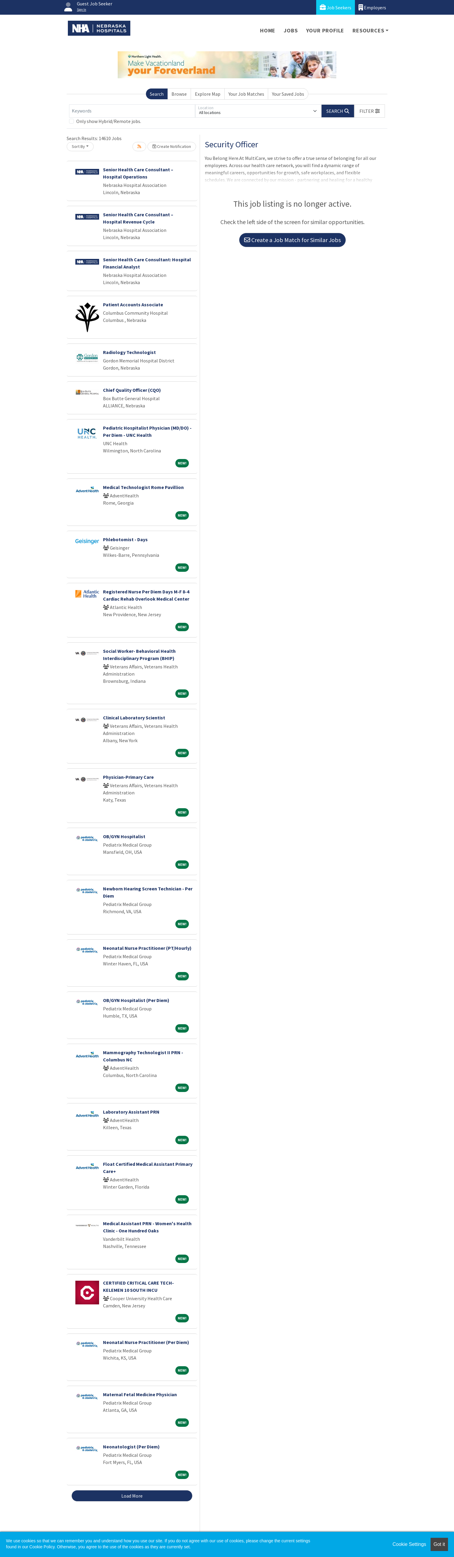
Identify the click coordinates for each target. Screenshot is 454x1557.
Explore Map (207, 94)
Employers (372, 7)
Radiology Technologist (129, 352)
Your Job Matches (246, 94)
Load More (132, 1496)
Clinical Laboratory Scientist (134, 718)
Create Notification (172, 146)
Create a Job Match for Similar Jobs (292, 240)
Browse (179, 94)
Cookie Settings (409, 1544)
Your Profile (325, 30)
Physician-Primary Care (128, 777)
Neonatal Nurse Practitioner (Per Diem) (146, 1342)
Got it (439, 1544)
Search (157, 94)
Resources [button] (368, 30)
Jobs (291, 30)
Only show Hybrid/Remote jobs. (108, 121)
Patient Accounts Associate (133, 305)
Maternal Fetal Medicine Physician (140, 1394)
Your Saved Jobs (288, 94)
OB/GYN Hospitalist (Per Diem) (136, 1000)
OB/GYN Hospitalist (124, 836)
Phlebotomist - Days (125, 539)
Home (267, 30)
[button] (369, 111)
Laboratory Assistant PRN (131, 1112)
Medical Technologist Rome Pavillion (143, 487)
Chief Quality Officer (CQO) (132, 390)
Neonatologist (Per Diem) (131, 1447)
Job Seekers (335, 7)
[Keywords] (132, 111)
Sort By (78, 146)
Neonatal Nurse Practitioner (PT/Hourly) (147, 948)
